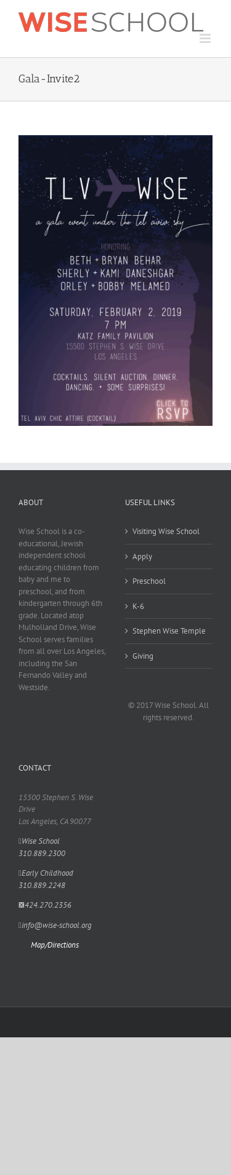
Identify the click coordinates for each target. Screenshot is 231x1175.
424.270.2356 (44, 905)
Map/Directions (55, 945)
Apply (142, 556)
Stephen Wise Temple (169, 631)
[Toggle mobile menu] (206, 38)
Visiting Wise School (166, 531)
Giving (142, 656)
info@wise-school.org (55, 925)
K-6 (138, 606)
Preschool (149, 581)
